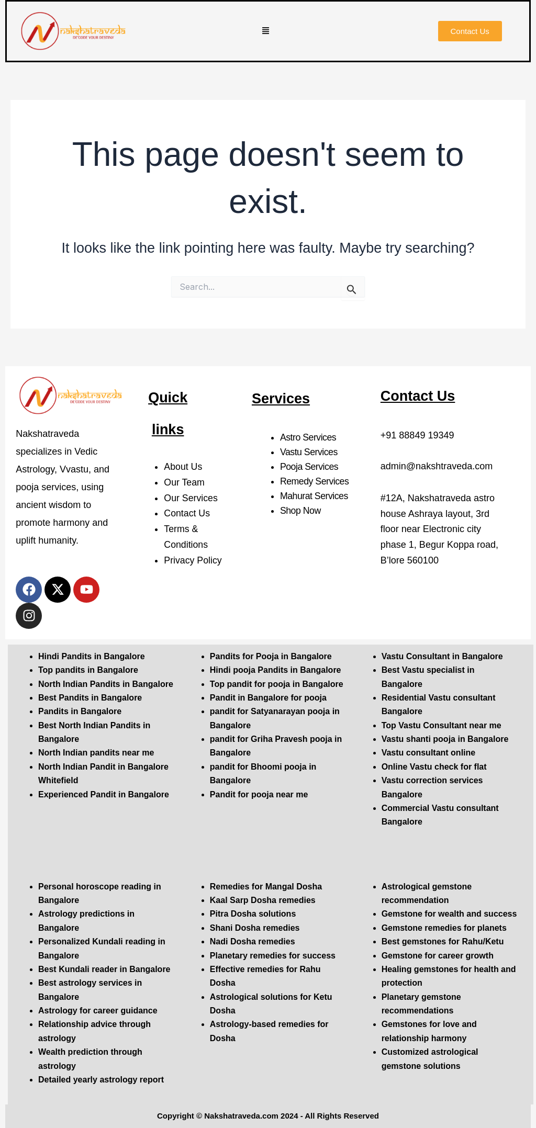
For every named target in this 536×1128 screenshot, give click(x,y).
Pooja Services (309, 466)
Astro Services (308, 437)
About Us (183, 466)
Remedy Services (315, 481)
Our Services (191, 498)
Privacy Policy (193, 560)
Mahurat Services (314, 496)
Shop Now (300, 510)
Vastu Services (309, 452)
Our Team (184, 482)
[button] (266, 31)
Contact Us (187, 513)
